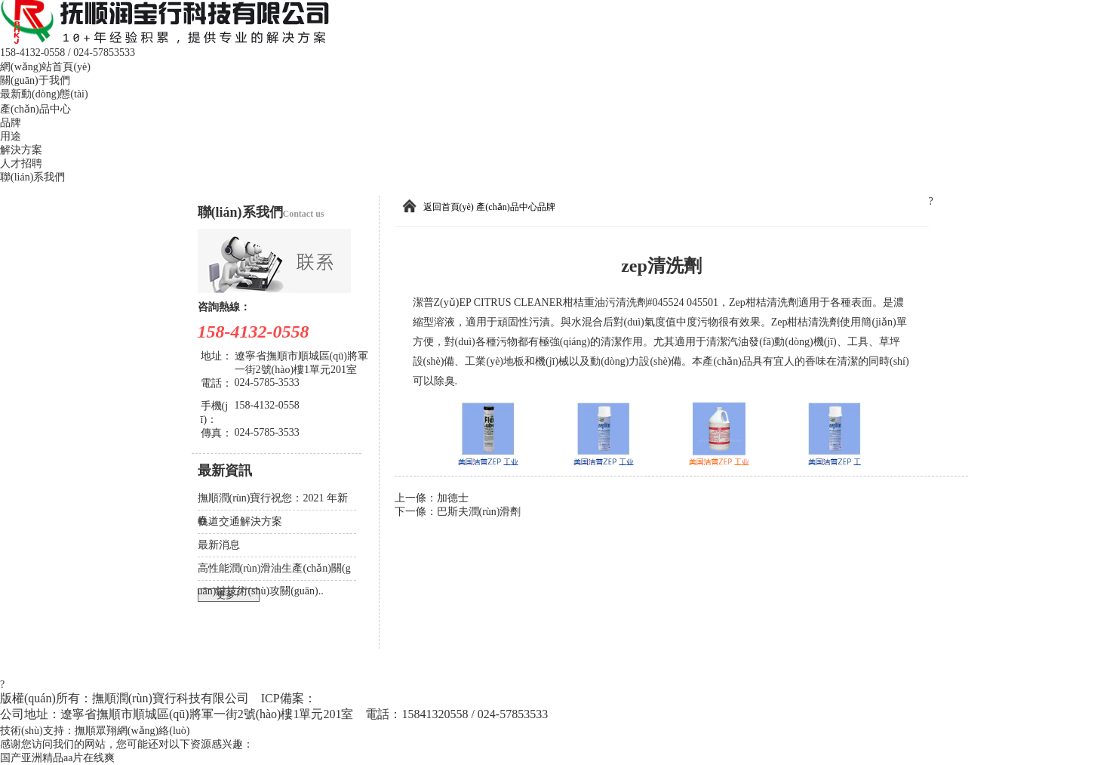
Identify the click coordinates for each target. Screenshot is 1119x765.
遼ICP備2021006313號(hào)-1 (394, 698)
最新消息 (219, 545)
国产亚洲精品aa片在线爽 (57, 757)
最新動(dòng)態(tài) (44, 94)
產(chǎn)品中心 (35, 109)
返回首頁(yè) (448, 207)
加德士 (453, 498)
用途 (10, 136)
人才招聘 (21, 163)
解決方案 (21, 150)
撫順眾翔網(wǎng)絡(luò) (132, 730)
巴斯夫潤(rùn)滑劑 (479, 511)
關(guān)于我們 (35, 80)
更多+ (228, 595)
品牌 (10, 122)
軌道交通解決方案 (240, 521)
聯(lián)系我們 (32, 177)
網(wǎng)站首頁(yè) (45, 66)
